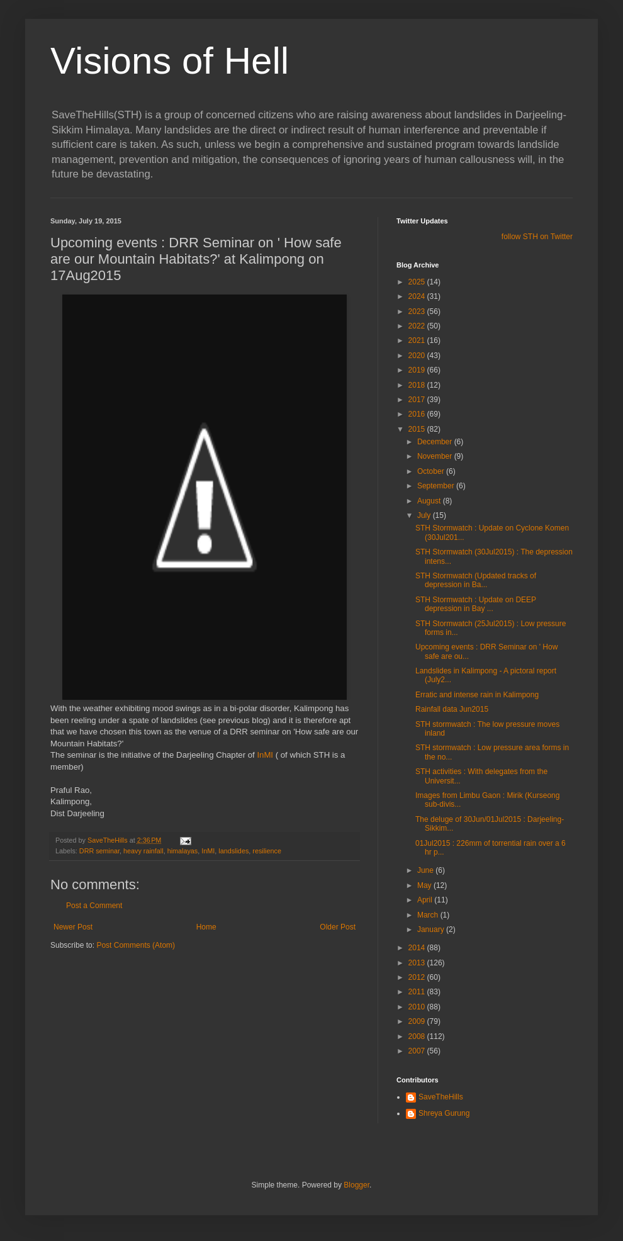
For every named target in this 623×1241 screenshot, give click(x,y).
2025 (417, 282)
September (436, 485)
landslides (233, 851)
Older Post (338, 927)
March (429, 915)
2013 (417, 962)
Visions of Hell (169, 61)
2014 (417, 947)
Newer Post (73, 927)
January (431, 929)
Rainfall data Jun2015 (451, 709)
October (431, 471)
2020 (417, 355)
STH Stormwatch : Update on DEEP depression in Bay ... (475, 604)
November (435, 456)
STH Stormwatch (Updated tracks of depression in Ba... (475, 580)
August (430, 501)
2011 (417, 991)
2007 (417, 1051)
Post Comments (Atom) (135, 945)
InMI (265, 755)
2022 (417, 326)
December (435, 441)
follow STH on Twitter (537, 236)
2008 (417, 1036)
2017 (417, 399)
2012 (417, 977)
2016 (417, 414)
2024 (417, 296)
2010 (417, 1006)
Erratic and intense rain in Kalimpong (477, 694)
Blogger (356, 1185)
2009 (417, 1021)
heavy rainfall (143, 851)
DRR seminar (99, 851)
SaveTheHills (440, 1096)
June (426, 870)
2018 (417, 385)
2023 (417, 311)
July (425, 515)
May (425, 885)
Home (206, 927)
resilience (266, 851)
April (425, 900)
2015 (417, 429)
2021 (417, 340)
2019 (417, 370)
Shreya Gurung (443, 1113)
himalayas (182, 851)
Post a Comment (94, 905)
